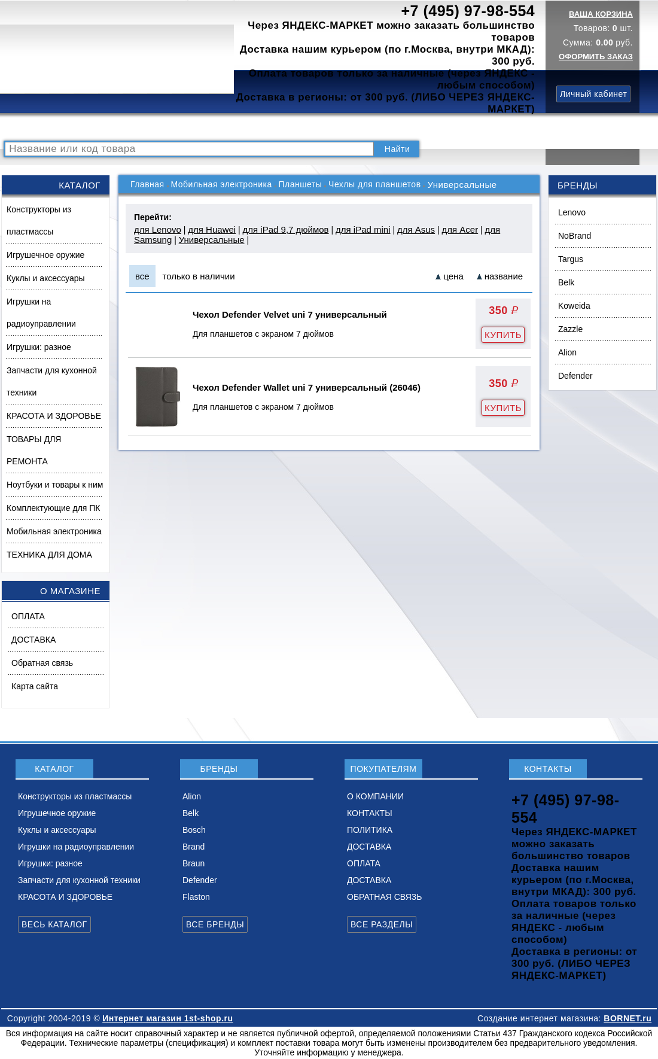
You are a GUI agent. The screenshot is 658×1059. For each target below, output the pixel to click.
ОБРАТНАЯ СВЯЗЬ (384, 897)
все (142, 276)
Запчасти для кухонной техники (52, 381)
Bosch (194, 830)
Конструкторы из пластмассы (39, 220)
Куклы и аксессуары (46, 278)
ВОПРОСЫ (152, 127)
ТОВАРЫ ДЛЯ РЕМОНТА (34, 450)
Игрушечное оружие (45, 255)
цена (453, 276)
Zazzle (570, 329)
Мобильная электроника (54, 531)
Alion (567, 352)
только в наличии (199, 276)
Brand (193, 846)
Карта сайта (34, 686)
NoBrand (574, 236)
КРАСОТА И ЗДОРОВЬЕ (54, 416)
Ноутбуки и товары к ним (55, 484)
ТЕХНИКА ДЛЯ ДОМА (49, 554)
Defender (575, 376)
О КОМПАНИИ (268, 127)
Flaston (196, 897)
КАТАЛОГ (99, 127)
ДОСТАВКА (448, 127)
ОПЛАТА (28, 616)
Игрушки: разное (39, 347)
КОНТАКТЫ (332, 127)
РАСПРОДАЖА (38, 127)
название (504, 276)
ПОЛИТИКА (390, 127)
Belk (566, 282)
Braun (193, 863)
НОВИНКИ (206, 127)
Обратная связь (42, 663)
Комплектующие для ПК (53, 508)
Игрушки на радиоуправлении (41, 312)
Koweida (574, 306)
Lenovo (572, 212)
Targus (570, 259)
